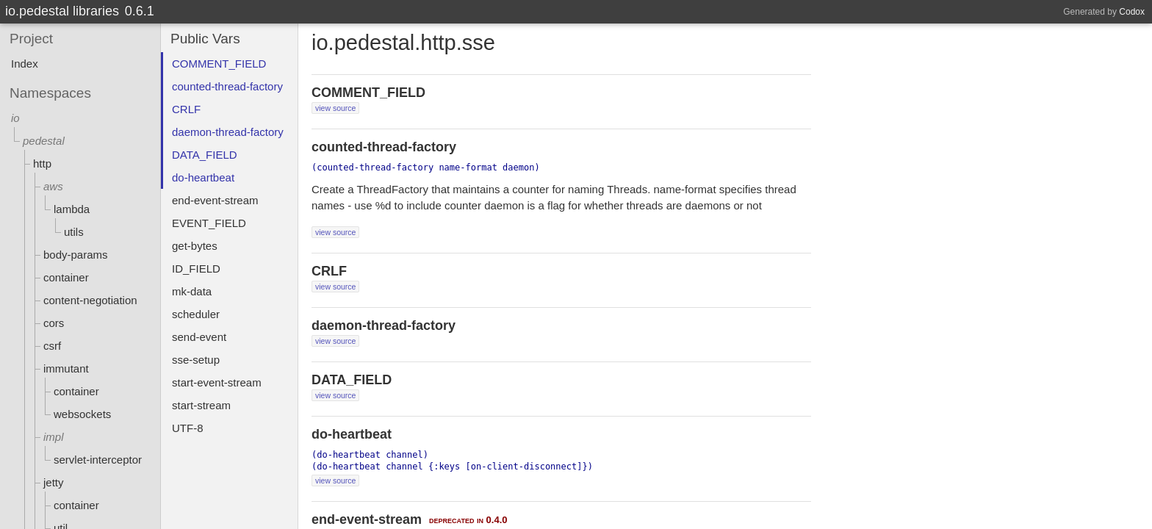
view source (335, 108)
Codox (1132, 12)
